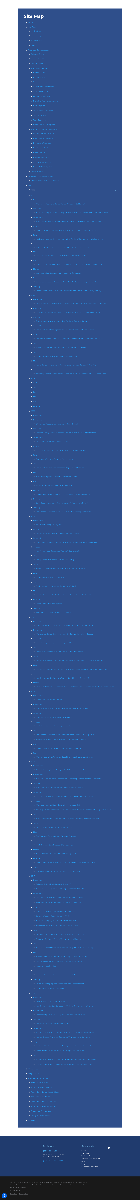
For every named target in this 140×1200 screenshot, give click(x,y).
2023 (33, 379)
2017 (33, 876)
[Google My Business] (109, 1148)
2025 (33, 196)
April (35, 260)
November (38, 200)
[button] (4, 1195)
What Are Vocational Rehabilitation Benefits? (55, 911)
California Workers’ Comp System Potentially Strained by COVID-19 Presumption (71, 660)
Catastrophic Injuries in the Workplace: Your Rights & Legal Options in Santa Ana (71, 303)
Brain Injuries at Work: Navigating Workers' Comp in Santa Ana (63, 321)
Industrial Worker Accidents (45, 101)
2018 (33, 762)
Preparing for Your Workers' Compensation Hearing (58, 939)
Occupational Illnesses (43, 110)
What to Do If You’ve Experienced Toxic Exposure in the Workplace (65, 625)
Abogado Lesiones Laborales (43, 1102)
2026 (33, 190)
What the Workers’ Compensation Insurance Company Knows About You (68, 819)
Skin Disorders (39, 115)
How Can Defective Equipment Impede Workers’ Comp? (61, 568)
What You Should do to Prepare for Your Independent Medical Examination (69, 779)
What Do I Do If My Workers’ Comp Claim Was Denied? (60, 889)
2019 (33, 691)
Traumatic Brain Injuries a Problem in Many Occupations (60, 934)
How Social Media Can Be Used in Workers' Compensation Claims (64, 1006)
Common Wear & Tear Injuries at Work (52, 916)
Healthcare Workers (42, 148)
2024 (33, 295)
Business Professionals (43, 138)
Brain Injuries (39, 72)
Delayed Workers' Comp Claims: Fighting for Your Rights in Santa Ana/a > (68, 248)
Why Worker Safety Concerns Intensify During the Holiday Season (64, 634)
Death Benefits (37, 172)
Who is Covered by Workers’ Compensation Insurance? (60, 748)
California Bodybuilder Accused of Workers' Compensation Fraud (64, 1064)
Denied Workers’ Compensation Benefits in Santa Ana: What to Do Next (67, 230)
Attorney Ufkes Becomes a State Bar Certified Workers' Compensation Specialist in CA (73, 810)
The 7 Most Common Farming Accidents (53, 726)
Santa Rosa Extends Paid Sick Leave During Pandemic (59, 652)
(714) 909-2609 (51, 1151)
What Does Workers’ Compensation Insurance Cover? (59, 787)
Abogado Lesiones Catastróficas (45, 1092)
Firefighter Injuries (41, 96)
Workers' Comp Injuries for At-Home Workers (56, 921)
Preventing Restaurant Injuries (49, 700)
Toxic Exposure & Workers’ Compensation (54, 827)
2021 (33, 517)
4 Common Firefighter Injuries (49, 525)
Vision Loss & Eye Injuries (44, 125)
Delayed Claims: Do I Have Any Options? (53, 884)
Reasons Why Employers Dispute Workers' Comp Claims (60, 1015)
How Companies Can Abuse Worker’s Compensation (59, 551)
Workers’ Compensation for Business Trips (54, 485)
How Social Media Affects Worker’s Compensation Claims (61, 739)
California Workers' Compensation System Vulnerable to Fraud (63, 1046)
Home (31, 22)
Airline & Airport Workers (44, 133)
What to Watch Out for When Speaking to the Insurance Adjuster (64, 757)
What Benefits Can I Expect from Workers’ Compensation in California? (67, 542)
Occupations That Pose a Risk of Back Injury (55, 560)
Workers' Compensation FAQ (41, 176)
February (37, 278)
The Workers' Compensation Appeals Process (56, 836)
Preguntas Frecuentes (41, 1111)
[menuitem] (72, 190)
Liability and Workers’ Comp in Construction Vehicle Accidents (63, 494)
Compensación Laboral (38, 1078)
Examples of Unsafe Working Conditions (53, 612)
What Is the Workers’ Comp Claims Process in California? (60, 204)
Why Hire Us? (34, 1074)
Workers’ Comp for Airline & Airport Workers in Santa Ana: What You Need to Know (72, 213)
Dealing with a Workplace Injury (45, 180)
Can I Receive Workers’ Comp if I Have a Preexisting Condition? (63, 512)
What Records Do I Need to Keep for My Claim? (57, 854)
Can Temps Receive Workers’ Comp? (52, 441)
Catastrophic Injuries (42, 82)
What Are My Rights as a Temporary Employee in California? (62, 708)
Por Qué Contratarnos (40, 1116)
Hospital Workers (41, 157)
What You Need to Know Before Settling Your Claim (59, 805)
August (36, 226)
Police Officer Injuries (42, 167)
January (36, 287)
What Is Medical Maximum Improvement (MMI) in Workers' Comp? (65, 948)
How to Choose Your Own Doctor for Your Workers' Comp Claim (64, 1037)
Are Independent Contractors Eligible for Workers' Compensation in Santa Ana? (71, 374)
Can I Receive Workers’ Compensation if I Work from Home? (62, 503)
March (36, 269)
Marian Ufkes (36, 40)
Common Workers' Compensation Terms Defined (57, 975)
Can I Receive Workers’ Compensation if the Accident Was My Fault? (66, 735)
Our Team (32, 27)
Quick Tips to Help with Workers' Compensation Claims (60, 1051)
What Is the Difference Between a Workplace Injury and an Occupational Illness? (71, 264)
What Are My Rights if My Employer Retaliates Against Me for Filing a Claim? (69, 222)
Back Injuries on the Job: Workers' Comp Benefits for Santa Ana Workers (68, 312)
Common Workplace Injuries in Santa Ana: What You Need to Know (65, 330)
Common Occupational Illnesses (50, 988)
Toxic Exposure (39, 120)
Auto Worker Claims (42, 162)
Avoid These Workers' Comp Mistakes (52, 1001)
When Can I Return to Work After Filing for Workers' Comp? (62, 957)
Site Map (32, 1121)
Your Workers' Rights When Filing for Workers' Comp (59, 961)
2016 (33, 993)
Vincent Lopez (37, 36)
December (38, 299)
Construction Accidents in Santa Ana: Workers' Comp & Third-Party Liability (68, 291)
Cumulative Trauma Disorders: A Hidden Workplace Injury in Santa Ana (67, 282)
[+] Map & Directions (53, 1161)
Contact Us (33, 1069)
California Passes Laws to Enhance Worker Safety (57, 533)
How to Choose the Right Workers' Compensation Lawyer (61, 347)
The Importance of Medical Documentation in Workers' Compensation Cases (69, 339)
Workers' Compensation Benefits (45, 129)
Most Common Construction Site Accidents (54, 845)
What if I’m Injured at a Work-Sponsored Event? (57, 477)
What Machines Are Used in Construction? (54, 717)
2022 (33, 411)
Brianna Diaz (36, 45)
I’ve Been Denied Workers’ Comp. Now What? (56, 586)
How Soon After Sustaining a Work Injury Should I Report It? (62, 678)
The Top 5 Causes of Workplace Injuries (53, 1024)
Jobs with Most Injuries (46, 966)
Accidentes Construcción (42, 1097)
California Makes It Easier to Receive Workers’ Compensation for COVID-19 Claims (71, 669)
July (35, 235)
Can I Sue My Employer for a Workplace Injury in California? (62, 256)
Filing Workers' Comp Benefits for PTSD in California (58, 902)
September (38, 217)
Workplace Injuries (39, 68)
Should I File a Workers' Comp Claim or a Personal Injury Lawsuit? (65, 1032)
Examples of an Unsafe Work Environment (54, 459)
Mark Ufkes (36, 31)
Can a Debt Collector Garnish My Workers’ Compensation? (61, 450)
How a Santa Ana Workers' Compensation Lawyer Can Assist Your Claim (67, 365)
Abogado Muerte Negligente (44, 1106)
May (35, 251)
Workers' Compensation (38, 50)
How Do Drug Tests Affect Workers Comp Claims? (58, 925)
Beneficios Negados (39, 1082)
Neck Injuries (39, 106)
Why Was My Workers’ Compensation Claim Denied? (59, 871)
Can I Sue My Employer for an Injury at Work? (56, 643)
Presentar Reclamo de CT (42, 1087)
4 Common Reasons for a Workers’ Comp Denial (57, 424)
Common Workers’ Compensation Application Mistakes (60, 468)
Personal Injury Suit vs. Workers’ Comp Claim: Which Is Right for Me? (66, 433)
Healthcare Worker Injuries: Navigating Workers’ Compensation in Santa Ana (69, 239)
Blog (30, 185)
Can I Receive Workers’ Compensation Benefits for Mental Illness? (65, 796)
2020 (33, 617)
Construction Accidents (43, 87)
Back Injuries (39, 77)
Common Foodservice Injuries (49, 604)
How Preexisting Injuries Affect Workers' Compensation (60, 984)
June (35, 244)
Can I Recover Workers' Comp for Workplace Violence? (60, 898)
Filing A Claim (37, 64)
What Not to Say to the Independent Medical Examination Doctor (64, 770)
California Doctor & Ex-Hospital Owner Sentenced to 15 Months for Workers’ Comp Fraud (75, 687)
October (37, 209)
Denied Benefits (38, 59)
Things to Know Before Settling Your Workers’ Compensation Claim (65, 862)
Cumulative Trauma (42, 91)
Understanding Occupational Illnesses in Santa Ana (58, 273)
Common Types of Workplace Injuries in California (58, 356)
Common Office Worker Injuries (50, 577)
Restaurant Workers (42, 143)
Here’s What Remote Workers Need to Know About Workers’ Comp (65, 595)
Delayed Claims (38, 54)
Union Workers (39, 153)
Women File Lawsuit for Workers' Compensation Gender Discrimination (67, 1059)
